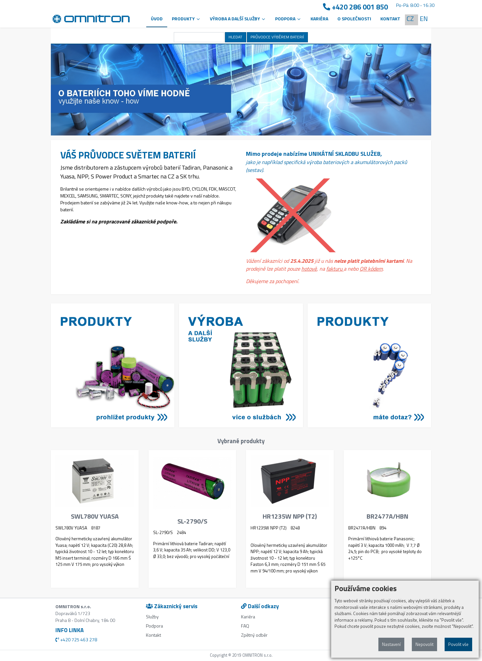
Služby (152, 616)
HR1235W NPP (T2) (290, 516)
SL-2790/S (192, 521)
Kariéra (319, 18)
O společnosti (354, 18)
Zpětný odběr (254, 634)
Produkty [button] (186, 18)
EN (424, 18)
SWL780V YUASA (95, 516)
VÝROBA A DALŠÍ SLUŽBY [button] (238, 18)
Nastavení (391, 644)
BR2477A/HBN (387, 516)
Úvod (157, 18)
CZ (410, 18)
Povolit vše (458, 644)
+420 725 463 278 (76, 639)
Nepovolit (424, 644)
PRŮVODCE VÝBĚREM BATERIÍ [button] (277, 37)
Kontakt (390, 18)
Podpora (154, 625)
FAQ (245, 625)
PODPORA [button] (288, 18)
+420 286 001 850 (355, 7)
